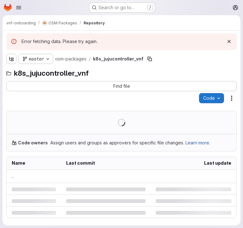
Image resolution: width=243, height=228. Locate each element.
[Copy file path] (150, 59)
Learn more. (197, 142)
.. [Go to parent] (13, 176)
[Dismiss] (229, 41)
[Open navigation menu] (19, 8)
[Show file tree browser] (11, 59)
